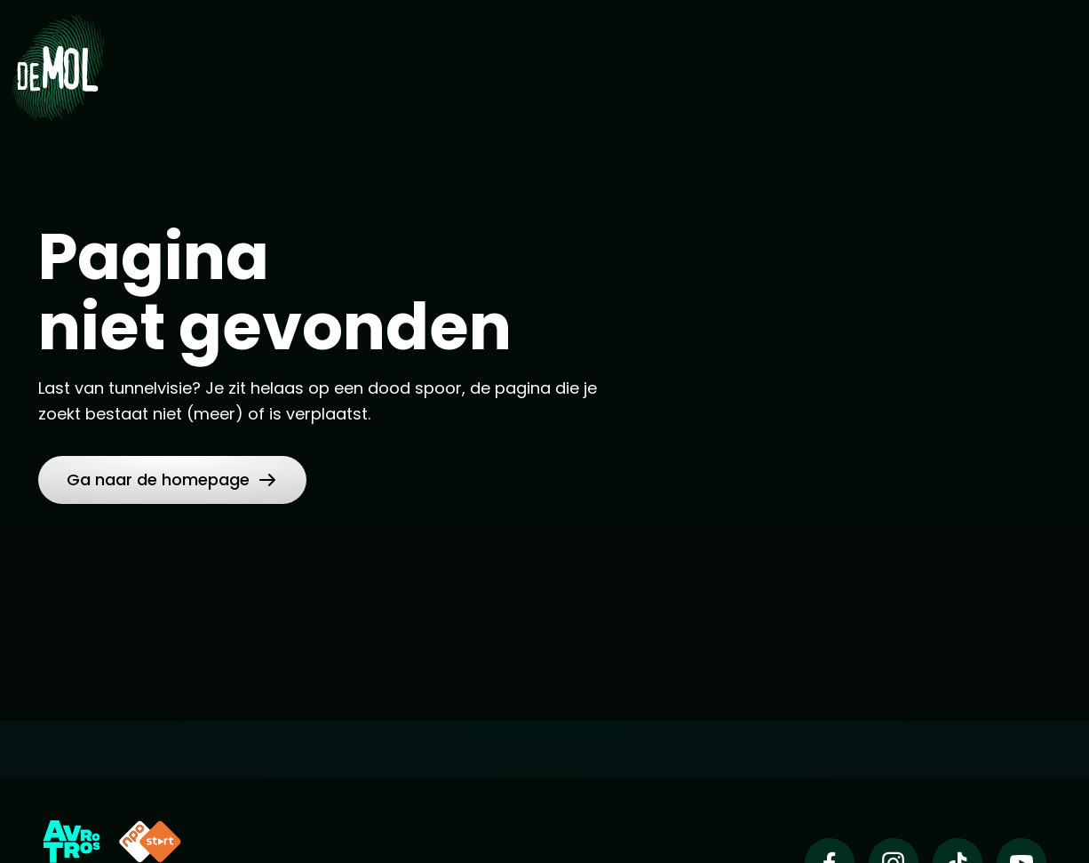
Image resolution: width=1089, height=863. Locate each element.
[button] (172, 480)
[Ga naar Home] (58, 67)
